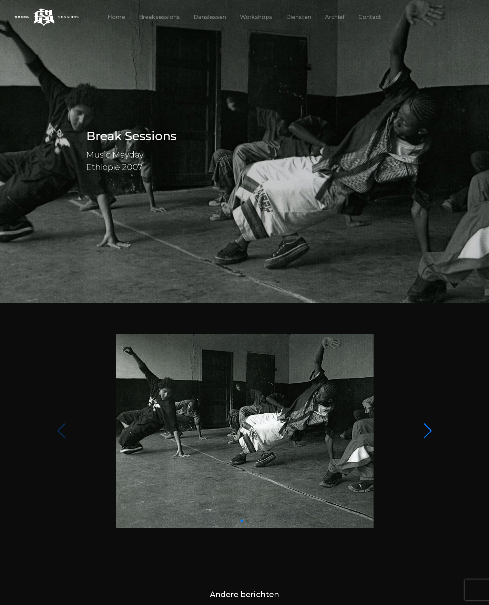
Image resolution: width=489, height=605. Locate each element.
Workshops (256, 17)
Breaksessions (159, 17)
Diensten (298, 17)
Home (116, 17)
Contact (369, 17)
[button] (427, 430)
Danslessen (210, 17)
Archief (335, 17)
